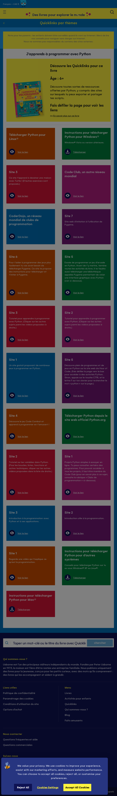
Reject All (23, 787)
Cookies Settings (47, 787)
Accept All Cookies (77, 787)
